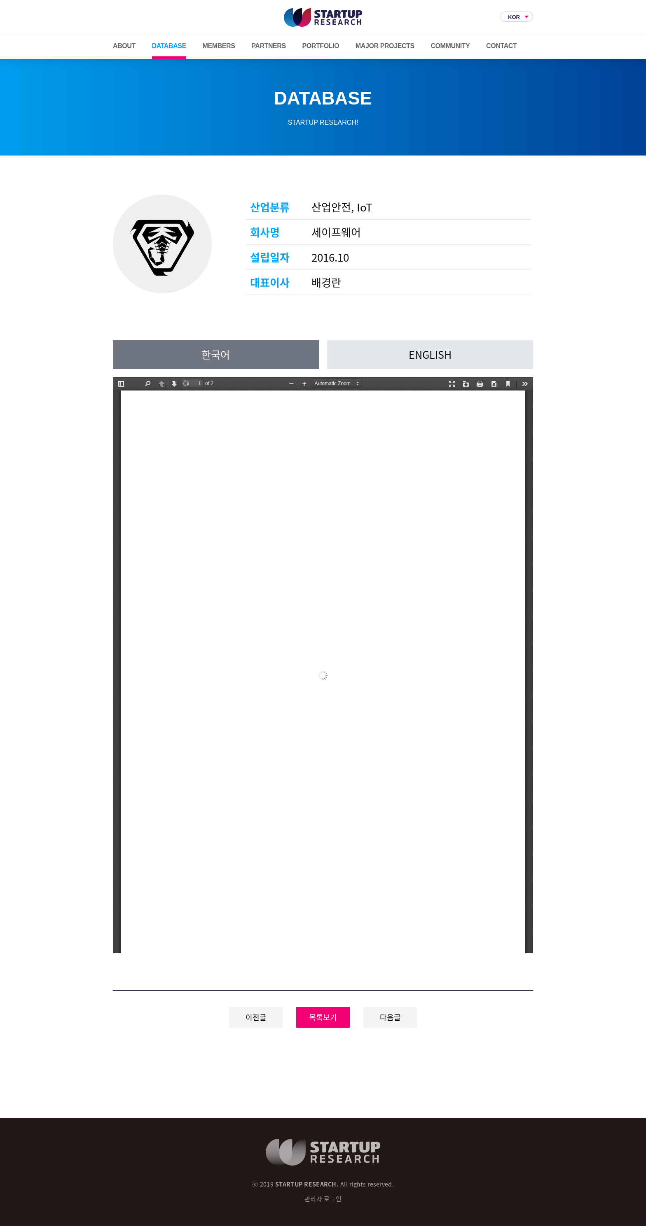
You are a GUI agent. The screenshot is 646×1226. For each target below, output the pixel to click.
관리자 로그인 (323, 1198)
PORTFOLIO (320, 45)
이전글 (256, 1017)
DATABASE (169, 45)
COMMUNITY (450, 45)
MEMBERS (219, 45)
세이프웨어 (162, 244)
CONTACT (501, 45)
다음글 (390, 1017)
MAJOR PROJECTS (385, 45)
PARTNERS (268, 45)
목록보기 (323, 1017)
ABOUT (124, 45)
